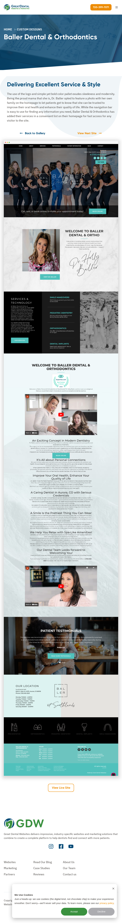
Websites (10, 862)
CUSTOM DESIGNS (29, 29)
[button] (116, 7)
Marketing (10, 868)
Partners (9, 874)
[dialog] (64, 901)
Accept (74, 911)
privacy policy (107, 903)
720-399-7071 (101, 7)
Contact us (69, 874)
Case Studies (41, 868)
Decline (101, 911)
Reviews (38, 874)
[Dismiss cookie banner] (113, 888)
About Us (69, 862)
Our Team (69, 868)
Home (8, 29)
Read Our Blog (42, 862)
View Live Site (61, 787)
